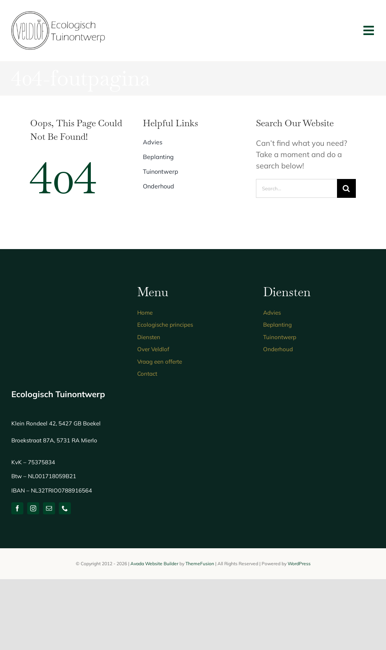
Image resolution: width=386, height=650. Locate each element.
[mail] (49, 508)
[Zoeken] (346, 188)
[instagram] (33, 508)
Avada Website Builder (154, 563)
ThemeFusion (199, 563)
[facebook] (17, 508)
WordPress (299, 563)
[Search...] (296, 188)
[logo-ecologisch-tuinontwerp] (58, 15)
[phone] (65, 508)
